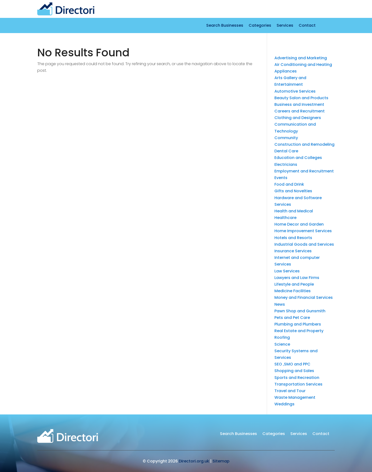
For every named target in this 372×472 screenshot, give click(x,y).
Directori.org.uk (194, 461)
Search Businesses (224, 26)
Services (285, 26)
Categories (260, 26)
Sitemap (221, 461)
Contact (307, 26)
